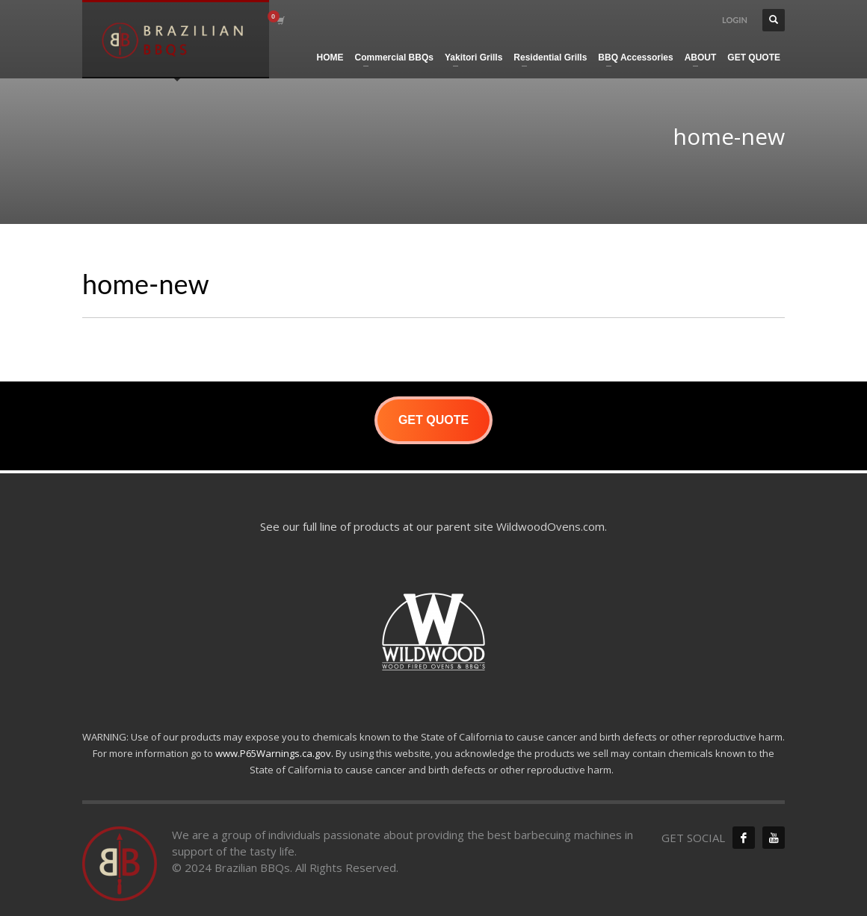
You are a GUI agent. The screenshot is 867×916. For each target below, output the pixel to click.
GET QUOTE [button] (433, 420)
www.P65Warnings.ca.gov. (274, 753)
